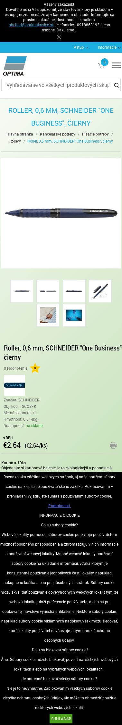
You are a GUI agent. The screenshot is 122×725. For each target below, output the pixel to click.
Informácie (107, 47)
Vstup (79, 47)
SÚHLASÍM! (61, 718)
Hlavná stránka (19, 133)
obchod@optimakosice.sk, (31, 24)
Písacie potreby (95, 133)
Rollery (15, 141)
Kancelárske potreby (57, 133)
